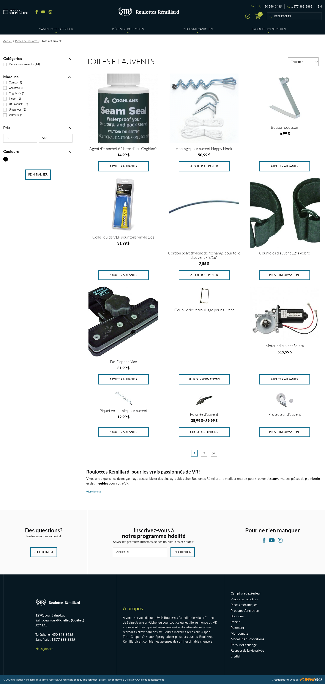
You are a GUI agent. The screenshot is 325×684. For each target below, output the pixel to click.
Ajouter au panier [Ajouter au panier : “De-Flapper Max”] (123, 379)
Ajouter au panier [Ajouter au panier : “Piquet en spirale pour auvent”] (123, 432)
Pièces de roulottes (27, 41)
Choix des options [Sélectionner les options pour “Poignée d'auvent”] (204, 432)
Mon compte (239, 633)
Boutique (237, 616)
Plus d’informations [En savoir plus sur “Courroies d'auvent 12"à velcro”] (284, 275)
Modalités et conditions (247, 639)
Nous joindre (43, 552)
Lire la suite (93, 491)
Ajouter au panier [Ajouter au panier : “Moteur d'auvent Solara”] (284, 379)
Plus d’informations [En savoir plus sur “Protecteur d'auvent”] (284, 432)
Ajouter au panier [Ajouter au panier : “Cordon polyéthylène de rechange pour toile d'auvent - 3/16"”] (204, 275)
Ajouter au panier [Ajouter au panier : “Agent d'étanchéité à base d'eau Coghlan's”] (123, 166)
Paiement (237, 627)
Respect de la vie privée (247, 650)
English (236, 656)
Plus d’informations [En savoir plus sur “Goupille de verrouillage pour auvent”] (204, 379)
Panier (235, 622)
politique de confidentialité (89, 679)
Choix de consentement (150, 679)
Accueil (7, 41)
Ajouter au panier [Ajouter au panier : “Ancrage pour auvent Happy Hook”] (204, 166)
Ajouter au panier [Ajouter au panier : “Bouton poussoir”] (284, 166)
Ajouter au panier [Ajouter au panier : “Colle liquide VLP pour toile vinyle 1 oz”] (123, 275)
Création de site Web (283, 679)
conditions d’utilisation (123, 679)
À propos (133, 608)
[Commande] (303, 61)
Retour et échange (244, 645)
